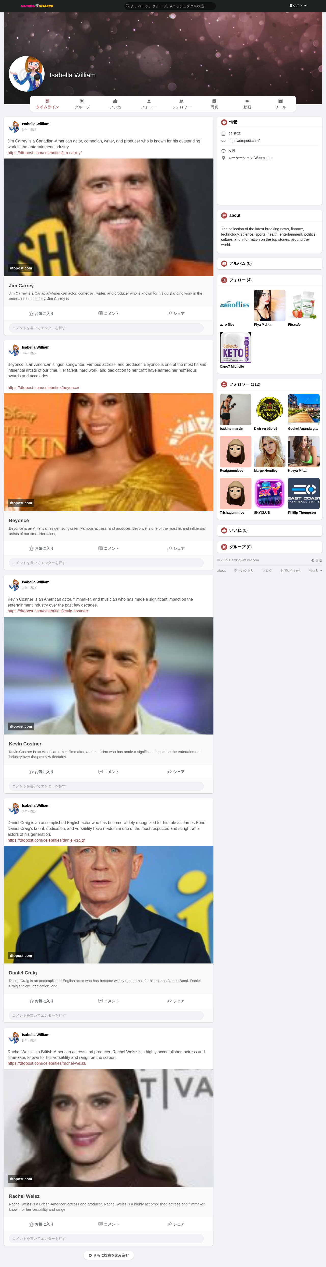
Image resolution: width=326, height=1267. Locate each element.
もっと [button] (315, 570)
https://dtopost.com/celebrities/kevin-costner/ (48, 611)
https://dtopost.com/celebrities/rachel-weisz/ (47, 1063)
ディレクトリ (244, 570)
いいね (235, 530)
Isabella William (73, 75)
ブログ (267, 570)
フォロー (237, 280)
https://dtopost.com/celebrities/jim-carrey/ (45, 153)
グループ (237, 547)
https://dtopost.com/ (244, 141)
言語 (316, 560)
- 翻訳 (32, 130)
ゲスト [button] (298, 5)
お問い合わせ (290, 570)
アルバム (237, 264)
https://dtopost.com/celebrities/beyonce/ (43, 387)
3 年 (25, 130)
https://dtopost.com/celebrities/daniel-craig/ (46, 840)
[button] (170, 6)
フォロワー (239, 384)
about (221, 570)
